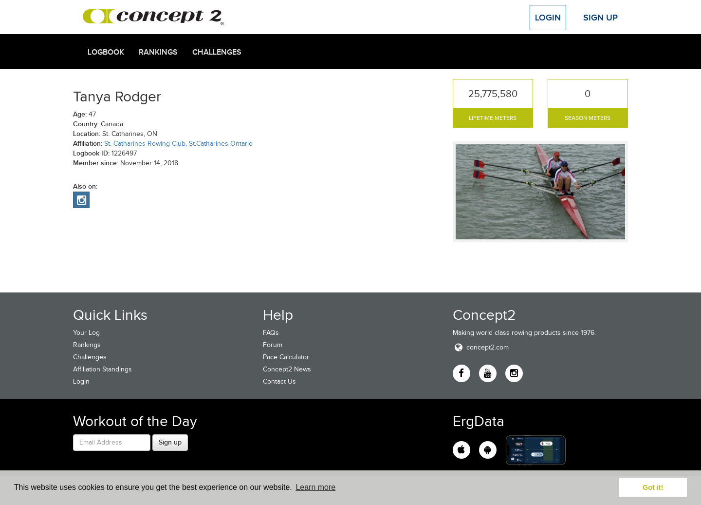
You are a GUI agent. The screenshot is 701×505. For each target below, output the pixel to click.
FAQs (271, 332)
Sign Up (600, 17)
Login (548, 17)
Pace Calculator (286, 357)
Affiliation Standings (102, 369)
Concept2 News (287, 369)
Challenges (216, 52)
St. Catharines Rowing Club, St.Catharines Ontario (178, 143)
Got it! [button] (653, 487)
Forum (272, 345)
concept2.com (481, 347)
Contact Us (279, 381)
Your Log (86, 332)
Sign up (170, 442)
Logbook (106, 52)
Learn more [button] (315, 487)
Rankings (158, 52)
